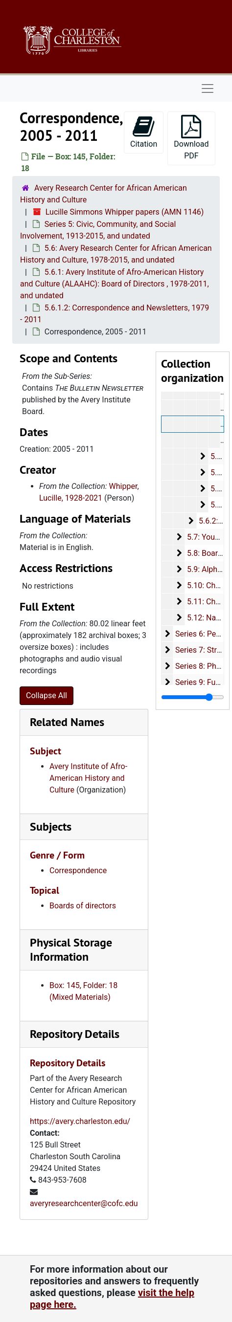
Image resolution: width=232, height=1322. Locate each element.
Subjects (50, 826)
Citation (143, 132)
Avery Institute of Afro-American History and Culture (88, 778)
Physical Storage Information (71, 949)
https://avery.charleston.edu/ (80, 1121)
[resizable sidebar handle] (192, 697)
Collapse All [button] (46, 695)
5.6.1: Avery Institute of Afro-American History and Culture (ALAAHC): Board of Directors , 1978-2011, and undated (114, 283)
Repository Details (74, 1033)
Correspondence (78, 870)
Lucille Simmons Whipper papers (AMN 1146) (125, 212)
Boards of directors (82, 905)
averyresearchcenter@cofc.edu (84, 1203)
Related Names (67, 721)
